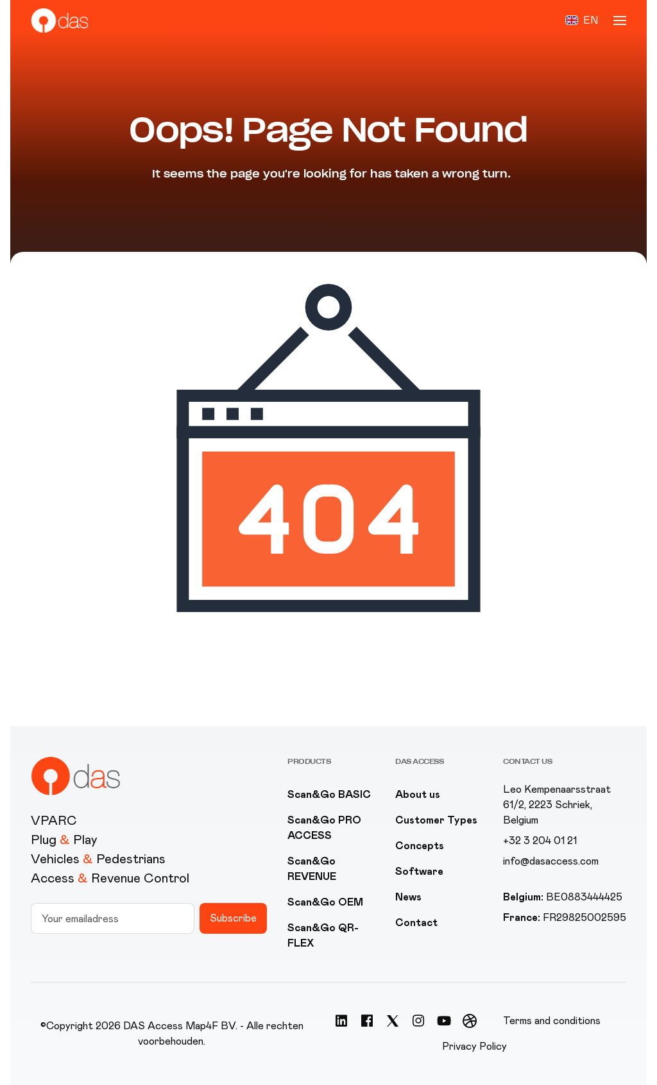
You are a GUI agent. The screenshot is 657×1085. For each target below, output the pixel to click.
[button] (581, 20)
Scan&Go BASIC (329, 794)
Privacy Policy (474, 1046)
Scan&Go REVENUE (311, 869)
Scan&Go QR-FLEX (323, 935)
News (408, 896)
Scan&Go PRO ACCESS (324, 828)
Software (419, 871)
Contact (416, 922)
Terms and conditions (552, 1020)
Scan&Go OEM (325, 902)
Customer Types (436, 820)
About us (417, 794)
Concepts (419, 845)
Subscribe (233, 918)
